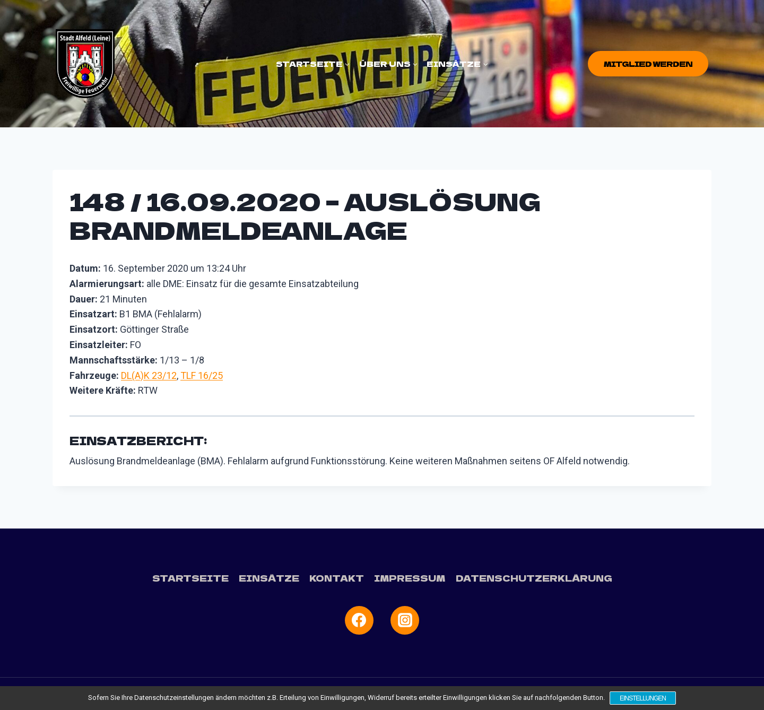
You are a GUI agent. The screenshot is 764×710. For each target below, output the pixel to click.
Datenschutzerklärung (533, 578)
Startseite (191, 578)
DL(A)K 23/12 (149, 375)
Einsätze (269, 578)
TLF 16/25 (201, 375)
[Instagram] (404, 619)
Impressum (410, 578)
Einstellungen (643, 698)
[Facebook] (359, 619)
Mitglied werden (648, 63)
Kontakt (337, 578)
